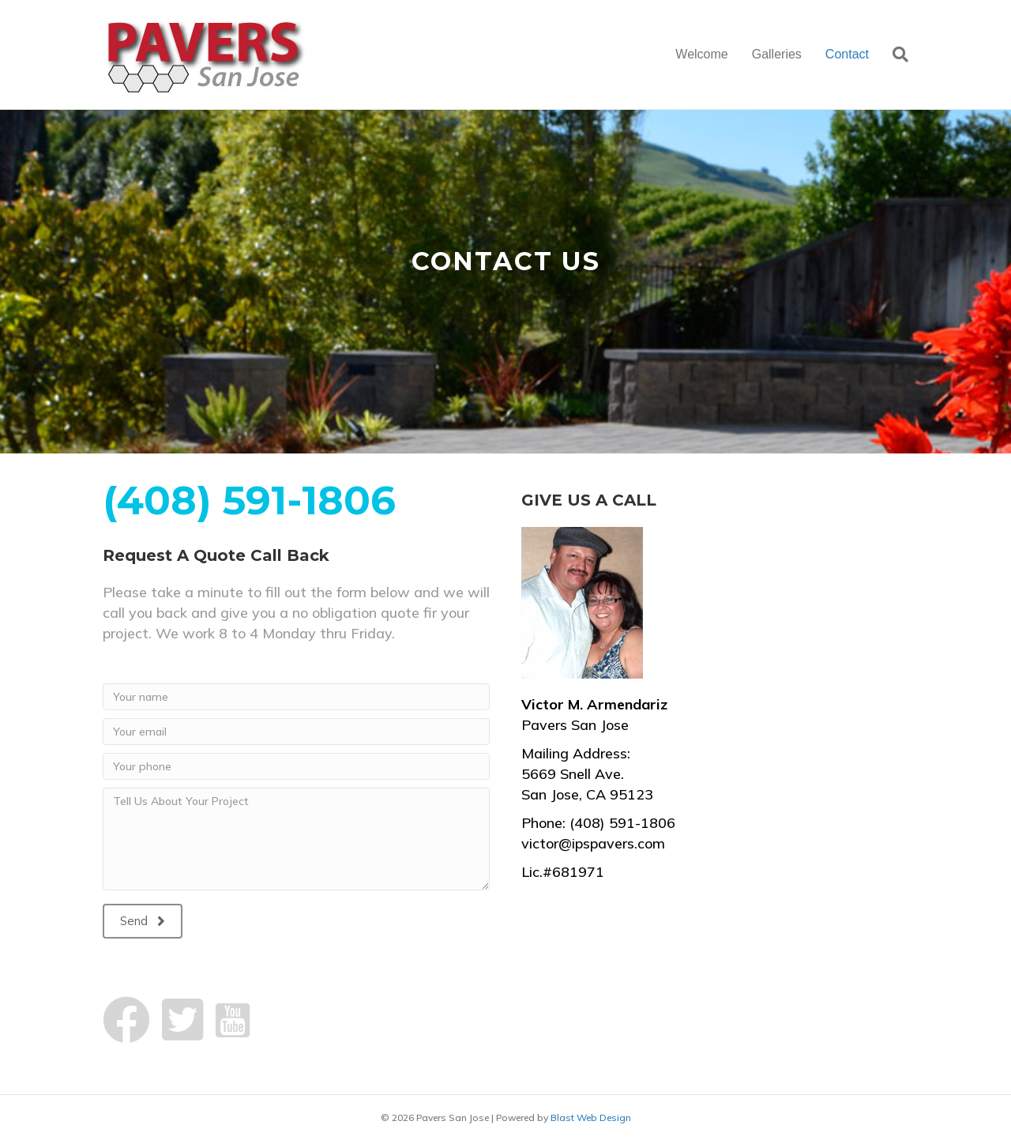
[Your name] (296, 696)
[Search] (894, 54)
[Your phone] (296, 766)
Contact (847, 54)
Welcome (701, 54)
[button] (142, 921)
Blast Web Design (591, 1117)
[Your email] (296, 731)
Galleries (777, 54)
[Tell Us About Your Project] (296, 839)
